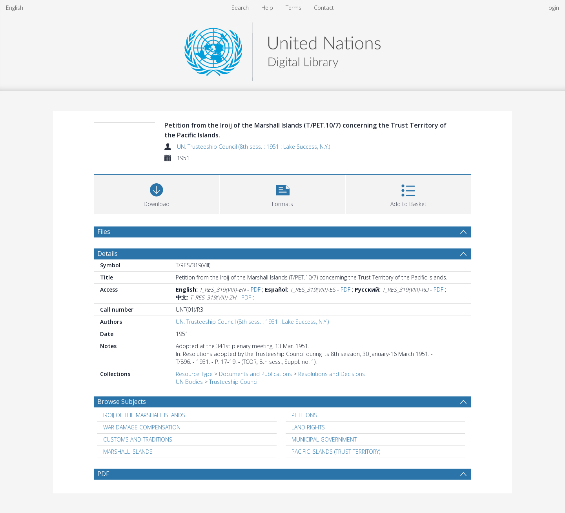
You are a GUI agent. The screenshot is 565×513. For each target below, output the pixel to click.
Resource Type (194, 374)
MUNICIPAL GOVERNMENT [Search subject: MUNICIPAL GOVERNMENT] (324, 439)
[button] (282, 193)
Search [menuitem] (240, 7)
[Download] (156, 193)
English (14, 7)
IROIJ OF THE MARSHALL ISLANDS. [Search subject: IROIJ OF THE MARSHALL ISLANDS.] (144, 415)
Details (107, 253)
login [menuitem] (553, 7)
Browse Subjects (121, 401)
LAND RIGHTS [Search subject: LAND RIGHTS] (308, 427)
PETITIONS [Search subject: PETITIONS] (304, 415)
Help (267, 7)
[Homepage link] (282, 49)
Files (103, 231)
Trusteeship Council (234, 381)
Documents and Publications (255, 374)
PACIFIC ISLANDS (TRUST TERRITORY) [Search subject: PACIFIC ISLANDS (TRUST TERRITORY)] (336, 451)
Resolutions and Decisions (331, 374)
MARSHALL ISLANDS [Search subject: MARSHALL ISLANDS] (128, 451)
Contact (324, 7)
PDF (256, 289)
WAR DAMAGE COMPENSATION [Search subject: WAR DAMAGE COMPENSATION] (141, 427)
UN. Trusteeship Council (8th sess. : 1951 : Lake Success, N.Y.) (253, 146)
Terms (293, 7)
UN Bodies (189, 381)
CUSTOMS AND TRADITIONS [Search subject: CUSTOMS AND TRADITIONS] (137, 439)
